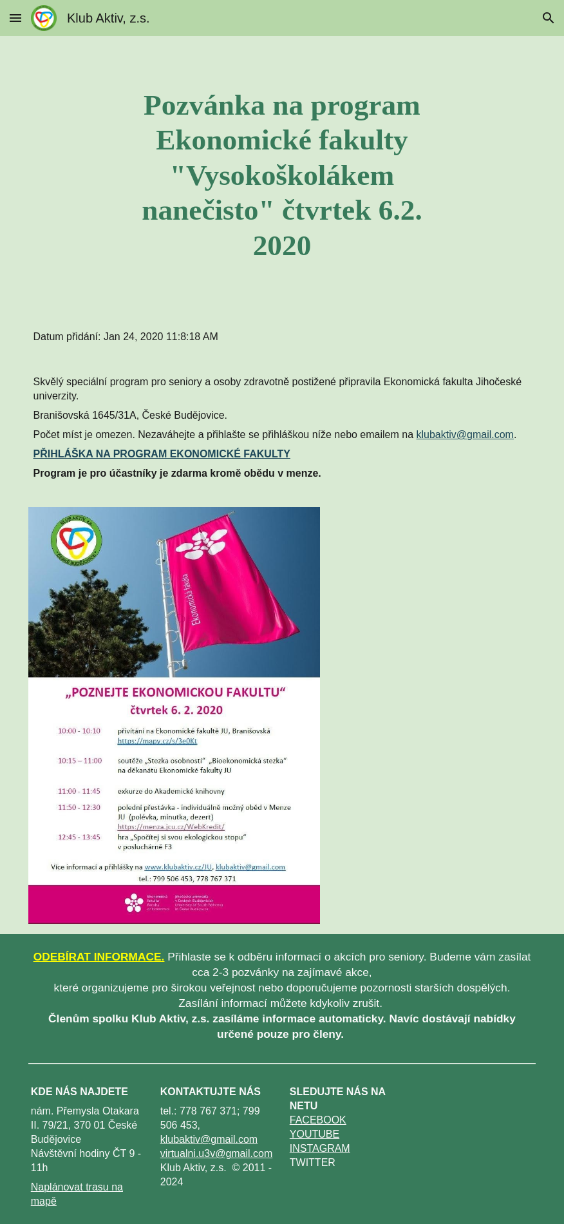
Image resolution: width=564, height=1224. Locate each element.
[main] (282, 175)
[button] (15, 17)
